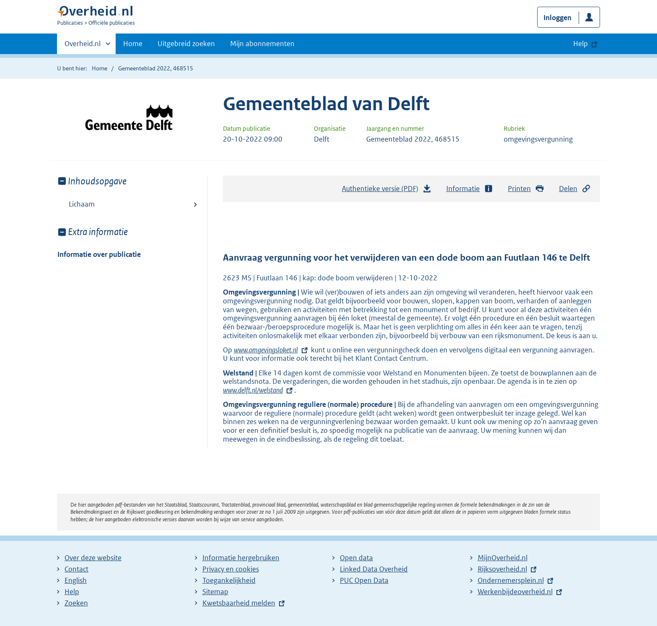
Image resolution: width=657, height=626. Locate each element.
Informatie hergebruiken (240, 557)
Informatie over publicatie (99, 254)
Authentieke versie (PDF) (387, 190)
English (76, 580)
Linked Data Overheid (374, 569)
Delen (575, 189)
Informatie (469, 189)
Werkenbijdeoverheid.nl (515, 591)
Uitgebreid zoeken (186, 43)
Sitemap (215, 591)
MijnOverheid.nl (503, 557)
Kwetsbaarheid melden (238, 603)
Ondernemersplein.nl (511, 580)
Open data (356, 557)
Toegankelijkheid (229, 580)
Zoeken (76, 603)
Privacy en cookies (230, 569)
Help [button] (580, 43)
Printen (526, 189)
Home (132, 43)
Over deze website (93, 557)
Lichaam (82, 204)
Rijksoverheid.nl (502, 569)
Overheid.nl (83, 46)
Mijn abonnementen (262, 43)
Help (72, 591)
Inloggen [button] (557, 17)
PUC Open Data (364, 580)
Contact (76, 569)
